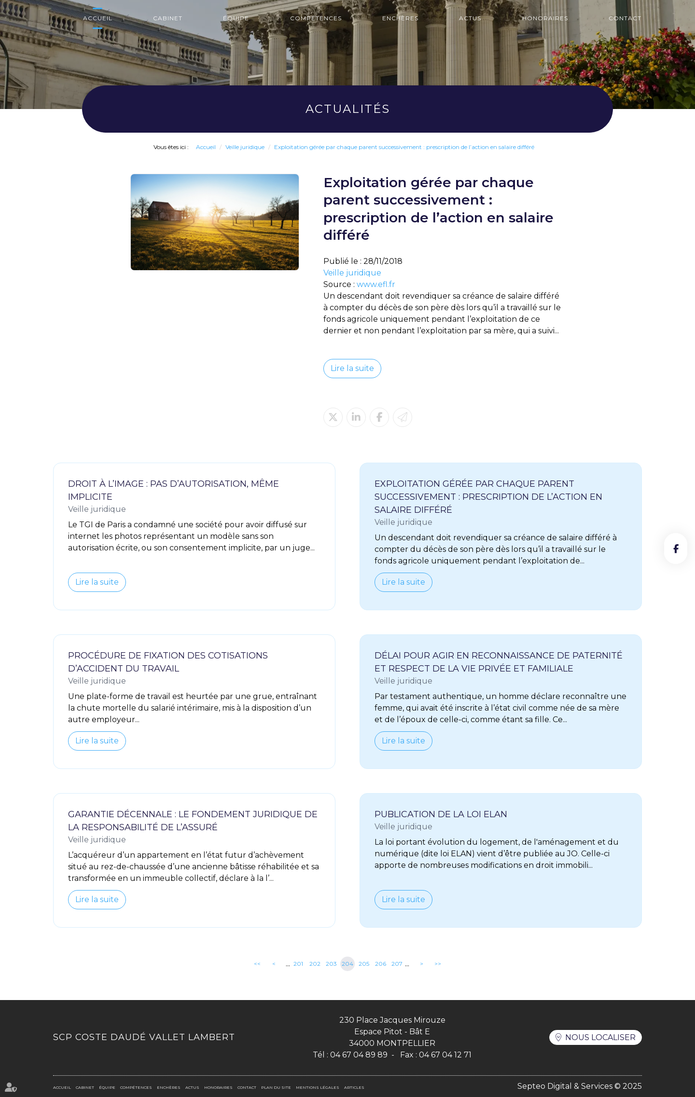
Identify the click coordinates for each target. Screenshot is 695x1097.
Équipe (236, 18)
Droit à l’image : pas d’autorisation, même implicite (173, 490)
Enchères (400, 18)
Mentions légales (317, 1087)
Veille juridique (244, 147)
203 (331, 963)
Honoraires (545, 18)
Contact (625, 18)
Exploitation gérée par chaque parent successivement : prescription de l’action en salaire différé (404, 147)
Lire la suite (352, 368)
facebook (675, 548)
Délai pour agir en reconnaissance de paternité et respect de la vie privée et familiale (499, 662)
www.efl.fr (376, 284)
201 (298, 963)
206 (380, 963)
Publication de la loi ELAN (441, 814)
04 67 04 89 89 (359, 1054)
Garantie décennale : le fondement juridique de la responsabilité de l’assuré (193, 821)
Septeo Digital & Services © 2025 (579, 1086)
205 (364, 963)
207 (397, 963)
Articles (354, 1087)
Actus (470, 18)
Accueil (97, 18)
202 (314, 963)
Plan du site (276, 1087)
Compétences (316, 18)
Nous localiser (600, 1037)
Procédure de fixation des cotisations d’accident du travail (168, 662)
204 (347, 963)
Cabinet (167, 18)
